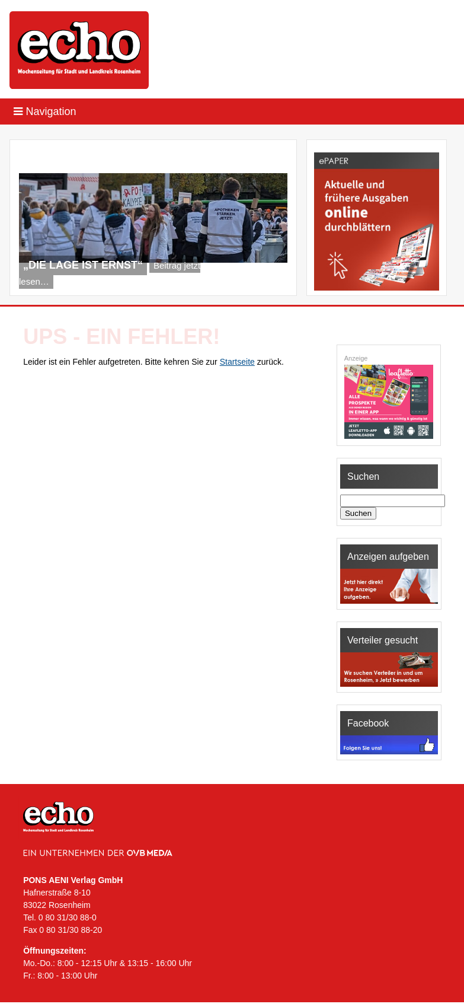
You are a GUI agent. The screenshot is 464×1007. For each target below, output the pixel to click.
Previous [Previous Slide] (252, 280)
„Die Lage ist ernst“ (83, 265)
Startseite (237, 362)
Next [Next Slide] (272, 280)
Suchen (358, 513)
